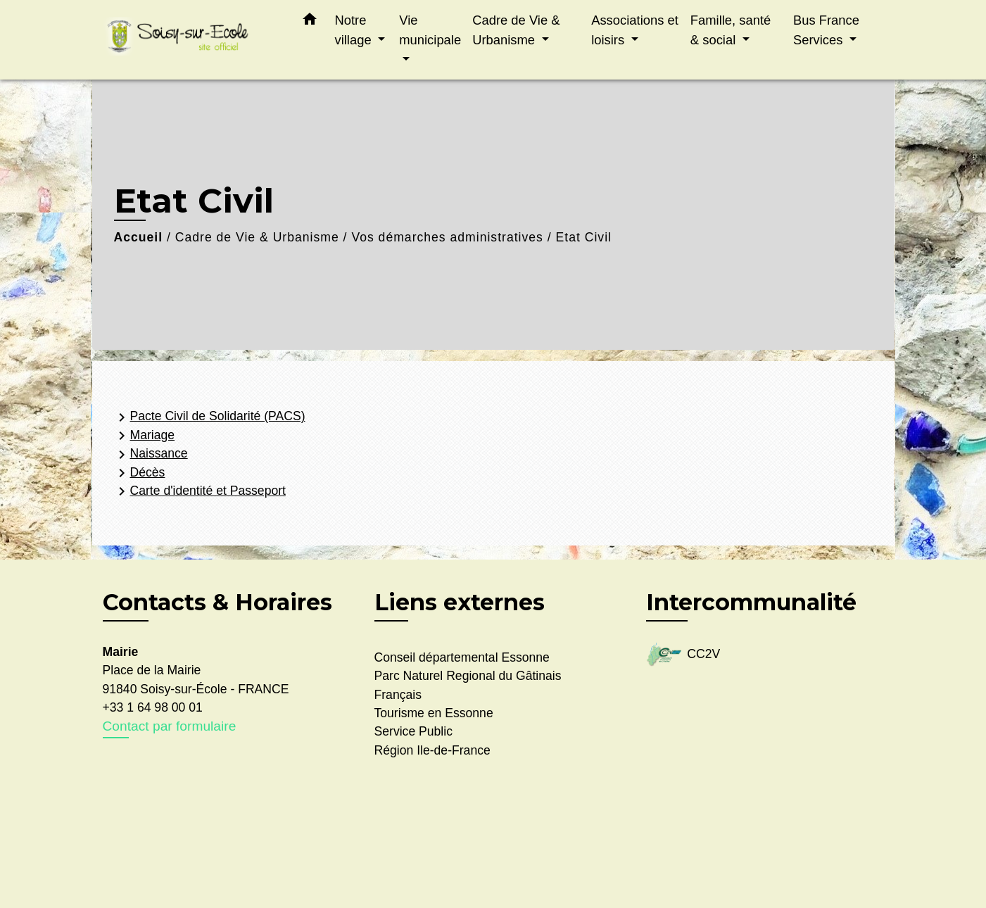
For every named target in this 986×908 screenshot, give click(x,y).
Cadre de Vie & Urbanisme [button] (516, 30)
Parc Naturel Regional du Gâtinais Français (468, 685)
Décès (139, 473)
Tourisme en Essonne (433, 713)
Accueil (138, 237)
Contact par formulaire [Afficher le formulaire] (169, 726)
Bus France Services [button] (826, 30)
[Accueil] (191, 39)
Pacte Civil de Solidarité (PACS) (209, 417)
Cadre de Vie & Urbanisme (257, 237)
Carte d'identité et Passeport (199, 491)
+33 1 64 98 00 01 (153, 707)
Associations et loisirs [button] (634, 30)
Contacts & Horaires (217, 602)
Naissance (150, 454)
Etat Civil (584, 237)
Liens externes (459, 602)
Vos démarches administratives (447, 237)
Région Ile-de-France (432, 750)
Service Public (413, 731)
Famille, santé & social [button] (730, 30)
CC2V (683, 655)
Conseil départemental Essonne (462, 657)
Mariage (144, 435)
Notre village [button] (355, 30)
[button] (309, 22)
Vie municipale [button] (430, 30)
